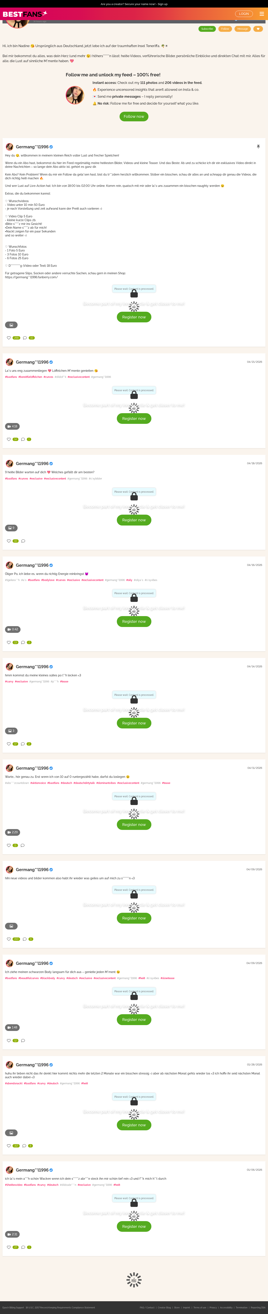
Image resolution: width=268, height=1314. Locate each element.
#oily (129, 580)
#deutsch (66, 783)
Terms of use (200, 1307)
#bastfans (11, 377)
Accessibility (226, 1307)
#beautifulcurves (28, 978)
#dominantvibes (106, 783)
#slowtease (167, 978)
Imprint (187, 1307)
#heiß (141, 978)
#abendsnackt (13, 1083)
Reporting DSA (258, 1307)
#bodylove (47, 580)
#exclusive (36, 478)
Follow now (134, 116)
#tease (64, 681)
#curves (48, 377)
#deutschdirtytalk (84, 783)
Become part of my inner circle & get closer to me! (134, 303)
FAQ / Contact (147, 1307)
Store (177, 1307)
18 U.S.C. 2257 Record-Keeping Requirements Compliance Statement (60, 1307)
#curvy (9, 681)
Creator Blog (164, 1307)
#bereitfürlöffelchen (30, 377)
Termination (242, 1307)
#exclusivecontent (79, 377)
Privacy (213, 1307)
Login (244, 14)
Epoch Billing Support (13, 1307)
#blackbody (47, 978)
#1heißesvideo (13, 1184)
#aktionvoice (38, 783)
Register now (134, 317)
